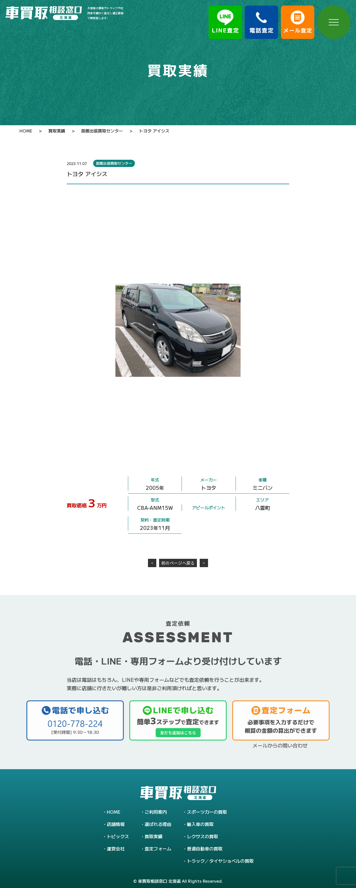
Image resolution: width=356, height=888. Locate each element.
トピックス (118, 836)
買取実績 (153, 836)
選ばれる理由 (158, 824)
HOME (113, 811)
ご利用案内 (156, 811)
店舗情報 (116, 824)
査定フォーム (158, 848)
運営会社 (116, 848)
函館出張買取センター (114, 163)
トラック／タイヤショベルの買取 (220, 860)
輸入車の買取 (200, 824)
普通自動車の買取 (204, 848)
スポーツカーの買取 (207, 811)
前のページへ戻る (178, 563)
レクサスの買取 (202, 836)
